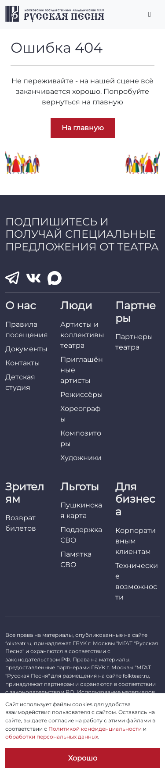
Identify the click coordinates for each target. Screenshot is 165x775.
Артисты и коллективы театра (82, 335)
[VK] (33, 278)
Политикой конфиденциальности (95, 728)
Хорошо (82, 758)
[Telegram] (12, 277)
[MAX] (55, 278)
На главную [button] (83, 128)
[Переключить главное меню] (149, 14)
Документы (26, 349)
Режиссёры (81, 394)
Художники (81, 458)
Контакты (22, 363)
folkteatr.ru (18, 643)
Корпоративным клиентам (135, 541)
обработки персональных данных (51, 736)
